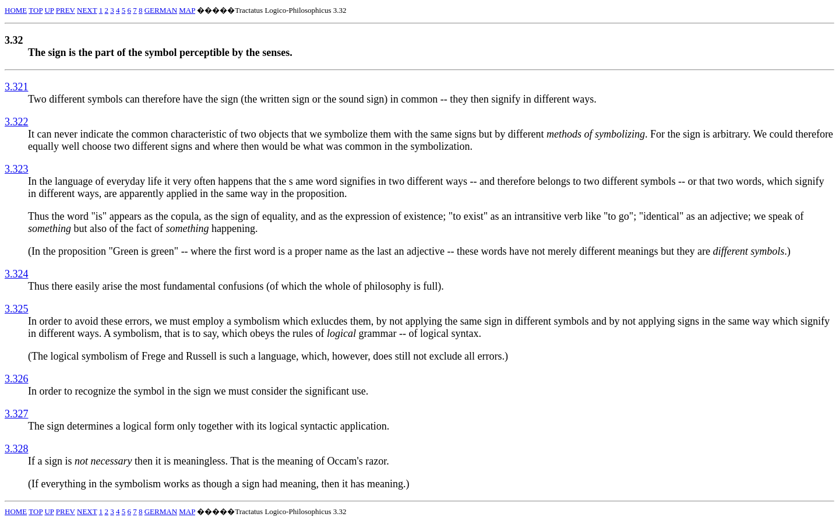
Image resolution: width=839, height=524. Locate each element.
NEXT (87, 10)
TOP (36, 10)
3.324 (17, 274)
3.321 (17, 87)
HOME (16, 10)
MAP (187, 10)
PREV (65, 10)
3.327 (17, 414)
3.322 (17, 122)
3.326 (17, 379)
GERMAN (160, 10)
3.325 (17, 309)
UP (49, 10)
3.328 (17, 449)
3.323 (17, 169)
